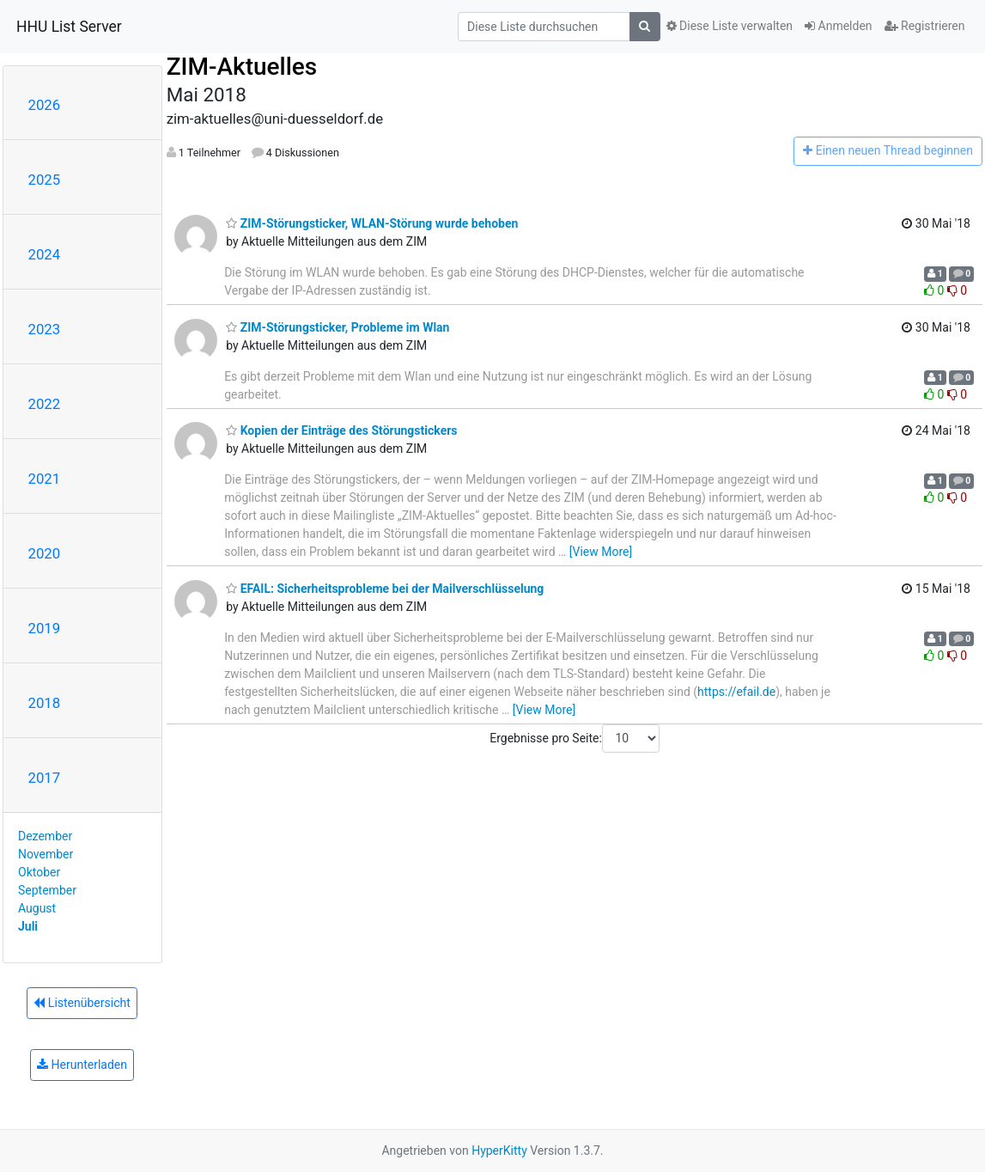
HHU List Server (69, 26)
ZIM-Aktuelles (242, 66)
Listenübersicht (81, 1003)
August (37, 908)
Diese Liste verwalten (729, 26)
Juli (28, 926)
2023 (44, 329)
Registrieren (925, 26)
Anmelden (839, 26)
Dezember (45, 836)
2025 (44, 179)
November (45, 854)
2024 (44, 254)
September (47, 890)
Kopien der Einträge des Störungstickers (341, 430)
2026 (44, 104)
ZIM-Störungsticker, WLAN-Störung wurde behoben (372, 223)
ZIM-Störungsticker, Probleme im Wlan (337, 327)
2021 (44, 478)
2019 (44, 628)
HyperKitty (499, 1150)
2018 (44, 702)
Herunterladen (82, 1064)
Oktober (39, 872)
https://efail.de (736, 692)
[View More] (600, 552)
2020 (44, 553)
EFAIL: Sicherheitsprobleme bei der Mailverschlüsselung (385, 588)
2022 (44, 403)
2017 (44, 777)
